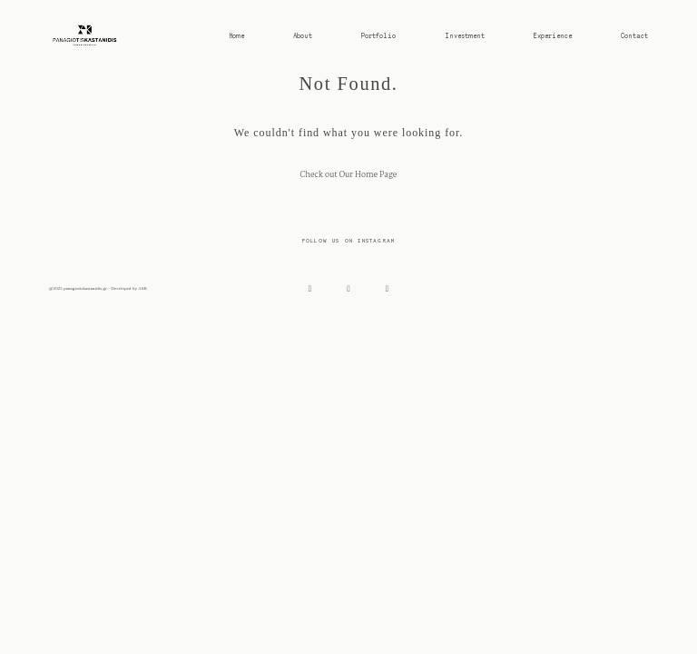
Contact (634, 36)
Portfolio (378, 36)
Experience (553, 36)
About (302, 36)
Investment (465, 36)
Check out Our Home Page (348, 175)
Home (237, 36)
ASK (142, 288)
